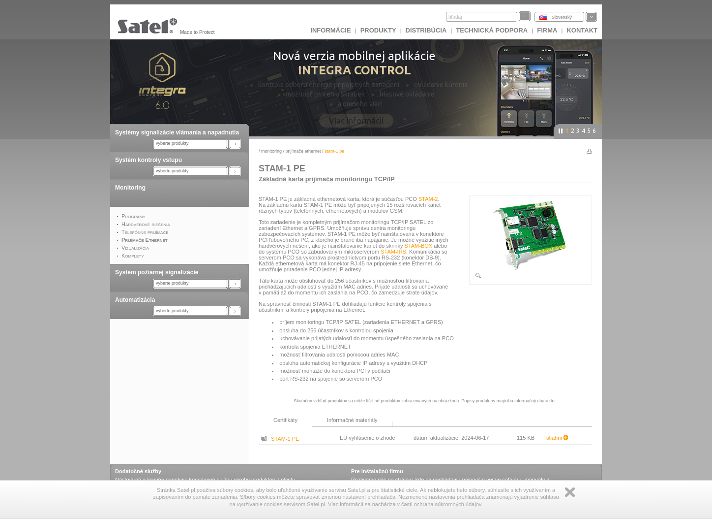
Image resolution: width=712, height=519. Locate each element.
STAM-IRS (393, 252)
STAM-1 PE (280, 439)
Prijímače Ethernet (303, 151)
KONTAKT (581, 30)
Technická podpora (492, 30)
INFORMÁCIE (330, 30)
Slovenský (562, 17)
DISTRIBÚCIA (426, 30)
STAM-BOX (419, 246)
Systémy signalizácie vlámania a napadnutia (177, 132)
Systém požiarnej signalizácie (156, 272)
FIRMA (547, 30)
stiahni (557, 438)
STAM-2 (428, 199)
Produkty (378, 30)
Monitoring (130, 187)
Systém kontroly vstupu (148, 160)
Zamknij (570, 492)
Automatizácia (135, 299)
